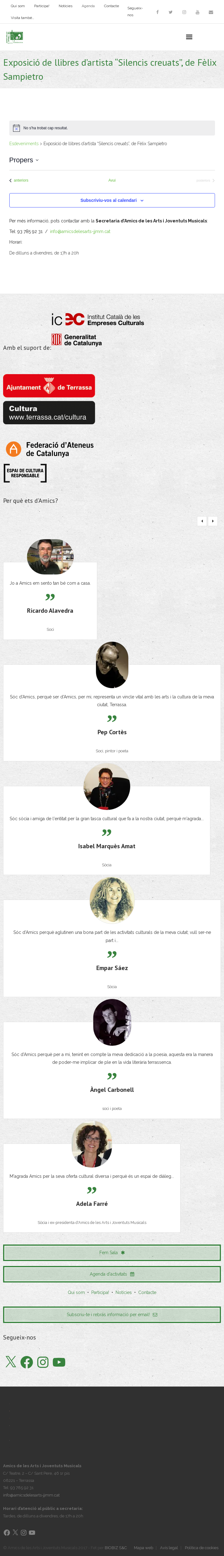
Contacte (111, 6)
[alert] (112, 128)
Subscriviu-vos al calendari (108, 200)
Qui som (18, 6)
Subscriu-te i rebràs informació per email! (112, 1314)
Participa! (41, 6)
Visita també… (22, 18)
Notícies (65, 6)
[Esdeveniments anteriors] (19, 180)
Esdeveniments (24, 143)
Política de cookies (201, 1547)
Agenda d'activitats (112, 1274)
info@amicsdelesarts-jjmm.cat (80, 231)
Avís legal (169, 1547)
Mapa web (143, 1547)
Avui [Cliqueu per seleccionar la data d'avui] (112, 180)
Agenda (88, 6)
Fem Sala (112, 1252)
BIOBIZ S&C (116, 1547)
